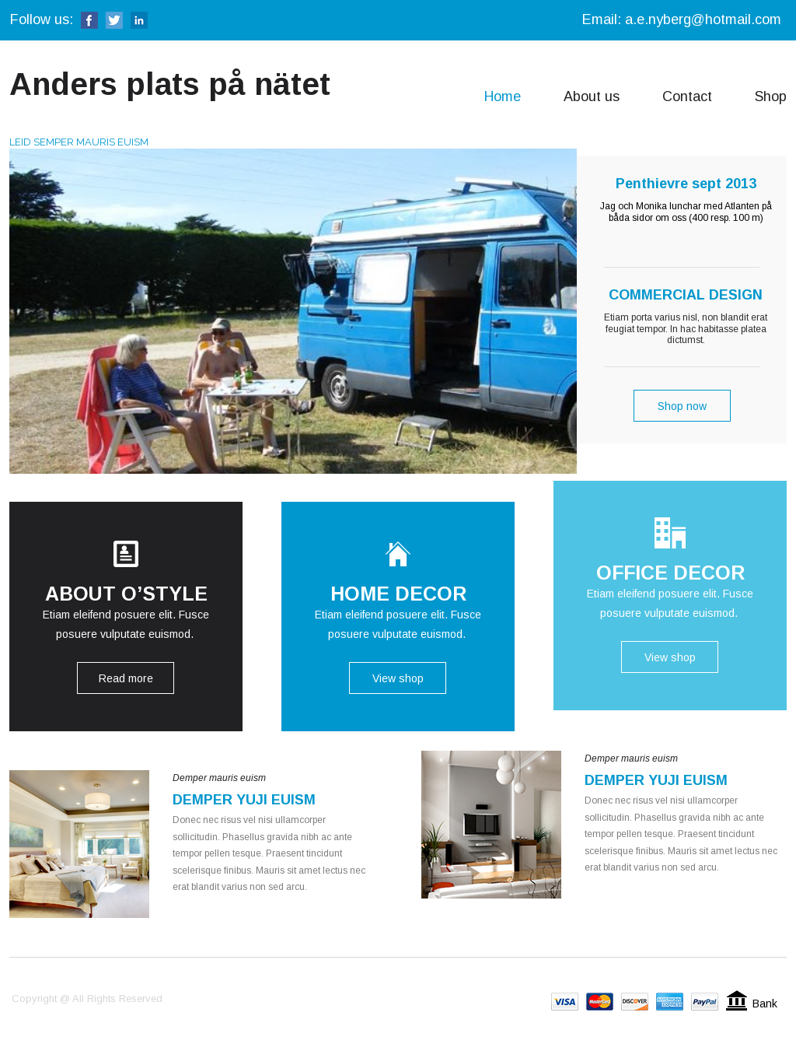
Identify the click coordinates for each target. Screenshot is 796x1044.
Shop (771, 96)
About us (592, 96)
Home (502, 96)
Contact (687, 96)
